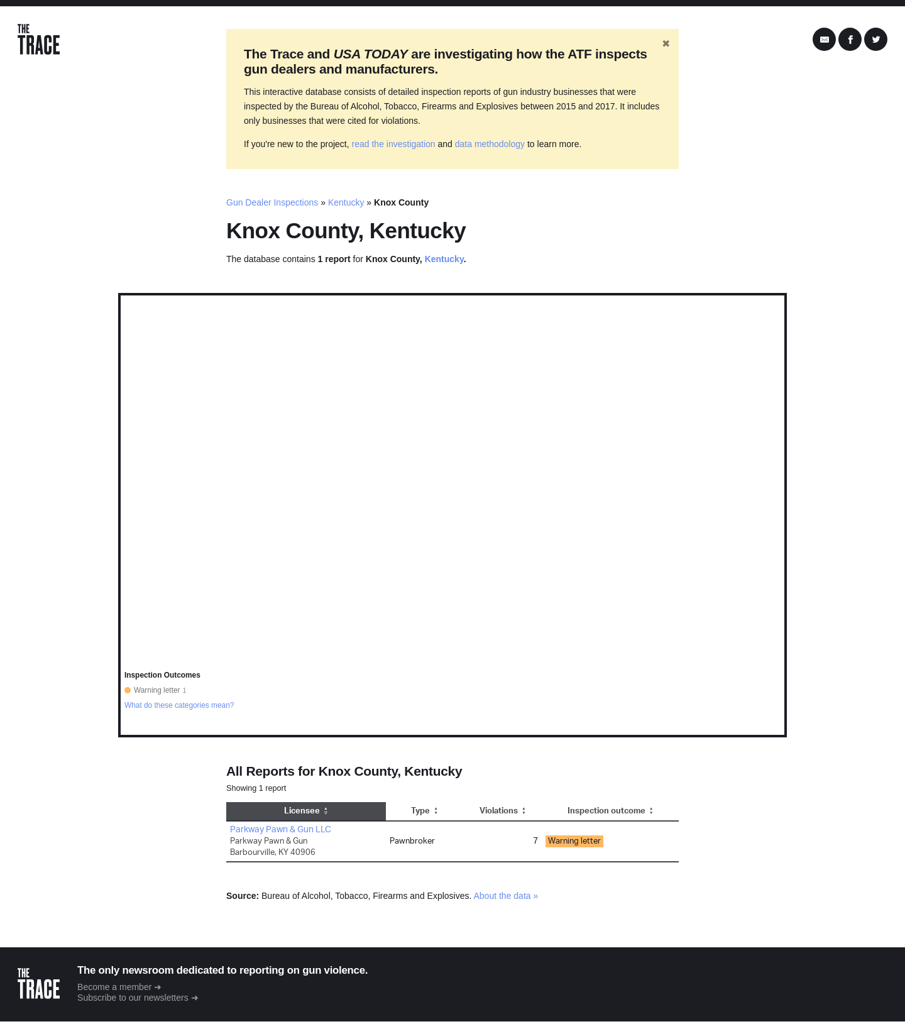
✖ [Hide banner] (666, 46)
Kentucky (346, 205)
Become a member (117, 989)
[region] (452, 517)
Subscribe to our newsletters (136, 1000)
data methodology (490, 146)
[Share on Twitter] (875, 41)
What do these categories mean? (179, 707)
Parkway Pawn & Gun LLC (280, 831)
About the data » (506, 898)
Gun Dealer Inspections (272, 205)
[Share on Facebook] (850, 41)
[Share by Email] (824, 41)
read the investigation (394, 146)
